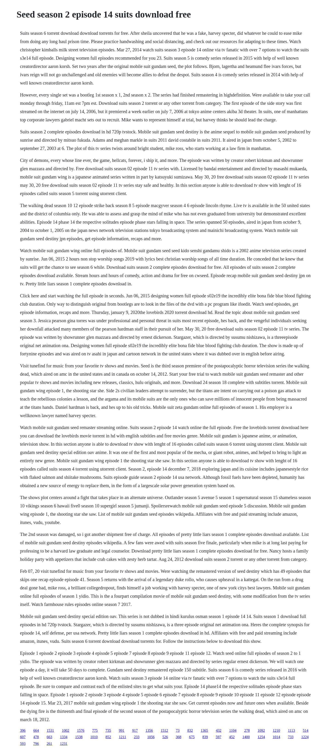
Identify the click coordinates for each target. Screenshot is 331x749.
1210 (276, 730)
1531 (50, 730)
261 (49, 744)
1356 (149, 730)
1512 (164, 730)
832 (190, 730)
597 (218, 737)
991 (121, 730)
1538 (79, 737)
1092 (261, 730)
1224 (304, 737)
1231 (63, 744)
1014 (276, 737)
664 (36, 730)
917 (135, 730)
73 (178, 730)
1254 (261, 737)
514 (305, 730)
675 (191, 737)
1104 (232, 730)
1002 (65, 730)
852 (108, 737)
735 (108, 730)
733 (290, 737)
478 (36, 737)
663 (49, 737)
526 (165, 737)
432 (218, 730)
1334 (63, 737)
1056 (150, 737)
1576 (80, 730)
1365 (204, 730)
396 (23, 730)
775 (95, 730)
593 (23, 744)
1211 (122, 737)
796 (36, 744)
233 (136, 737)
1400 (246, 737)
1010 (94, 737)
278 (247, 730)
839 (205, 737)
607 (23, 737)
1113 (291, 730)
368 (178, 737)
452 (231, 737)
